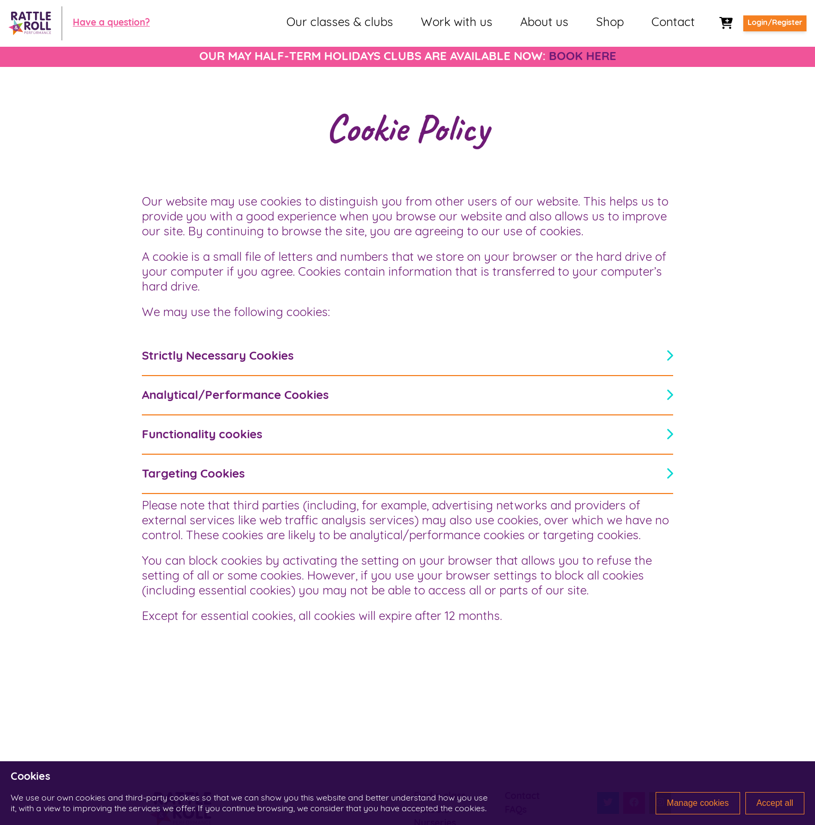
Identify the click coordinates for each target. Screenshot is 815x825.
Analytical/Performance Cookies (407, 395)
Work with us (457, 23)
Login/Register (775, 23)
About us (544, 23)
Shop (610, 23)
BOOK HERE (582, 57)
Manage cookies (698, 802)
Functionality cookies (407, 434)
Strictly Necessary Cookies (407, 356)
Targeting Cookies (407, 474)
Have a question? (111, 23)
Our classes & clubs (339, 23)
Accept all (775, 802)
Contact (673, 23)
